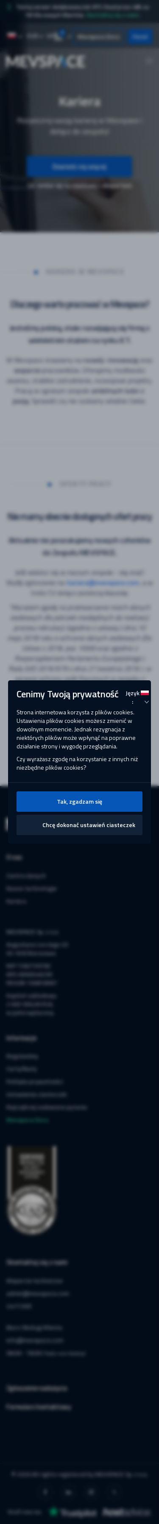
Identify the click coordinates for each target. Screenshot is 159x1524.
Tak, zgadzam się (79, 801)
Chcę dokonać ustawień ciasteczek (88, 824)
